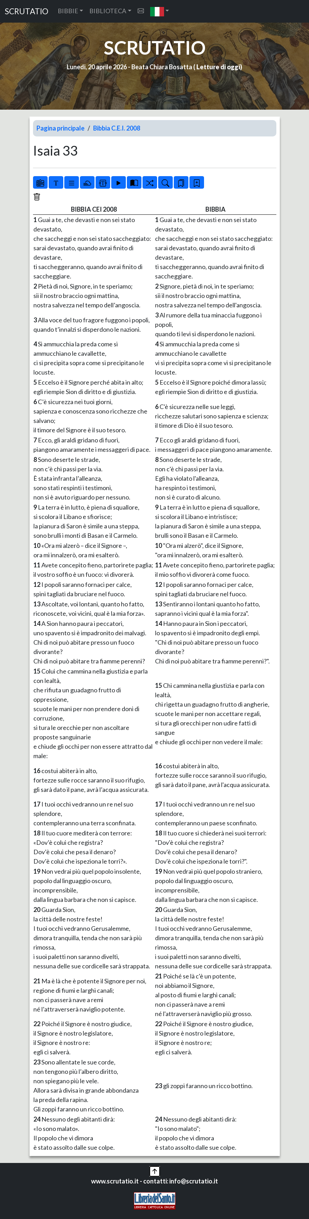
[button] (159, 11)
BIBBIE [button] (68, 11)
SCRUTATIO (26, 11)
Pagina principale (60, 128)
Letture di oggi (218, 67)
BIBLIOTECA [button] (107, 11)
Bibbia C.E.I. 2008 (116, 128)
